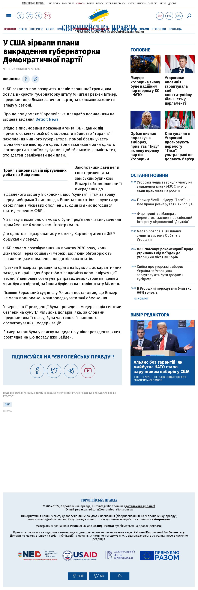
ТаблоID (152, 3)
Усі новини (141, 298)
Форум (90, 3)
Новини (10, 29)
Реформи (159, 29)
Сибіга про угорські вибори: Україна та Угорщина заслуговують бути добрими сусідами (160, 273)
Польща (175, 29)
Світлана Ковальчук (167, 377)
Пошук (62, 29)
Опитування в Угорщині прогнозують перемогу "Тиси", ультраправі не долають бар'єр (179, 146)
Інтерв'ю (36, 29)
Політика (54, 3)
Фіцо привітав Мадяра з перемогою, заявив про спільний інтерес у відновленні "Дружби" (164, 218)
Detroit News (47, 119)
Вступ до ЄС (100, 29)
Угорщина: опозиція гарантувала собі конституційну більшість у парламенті (178, 91)
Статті (23, 29)
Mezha (162, 3)
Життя (131, 3)
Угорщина (81, 29)
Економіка (68, 3)
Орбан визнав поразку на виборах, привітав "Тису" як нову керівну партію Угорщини (144, 146)
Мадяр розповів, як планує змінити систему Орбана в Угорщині (159, 235)
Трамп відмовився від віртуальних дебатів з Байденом (34, 172)
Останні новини (149, 175)
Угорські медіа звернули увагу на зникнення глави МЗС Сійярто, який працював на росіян (164, 186)
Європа (80, 3)
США (7, 404)
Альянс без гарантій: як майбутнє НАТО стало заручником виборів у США (161, 367)
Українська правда (33, 3)
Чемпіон (141, 3)
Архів (50, 29)
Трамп (144, 29)
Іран (115, 29)
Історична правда (115, 3)
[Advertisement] (62, 442)
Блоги (99, 3)
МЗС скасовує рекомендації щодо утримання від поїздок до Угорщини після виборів (165, 253)
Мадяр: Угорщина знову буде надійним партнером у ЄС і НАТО (145, 86)
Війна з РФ (129, 29)
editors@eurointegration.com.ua (110, 509)
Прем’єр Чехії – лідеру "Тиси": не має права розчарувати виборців (165, 202)
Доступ (172, 3)
